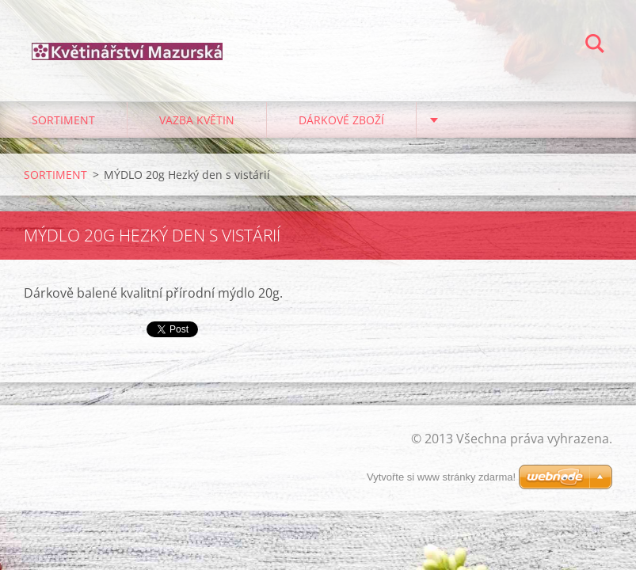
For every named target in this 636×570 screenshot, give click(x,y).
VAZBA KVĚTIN (196, 119)
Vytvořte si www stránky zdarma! (441, 477)
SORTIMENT (63, 119)
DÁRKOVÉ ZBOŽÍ (341, 119)
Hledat (594, 46)
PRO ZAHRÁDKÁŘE (496, 119)
